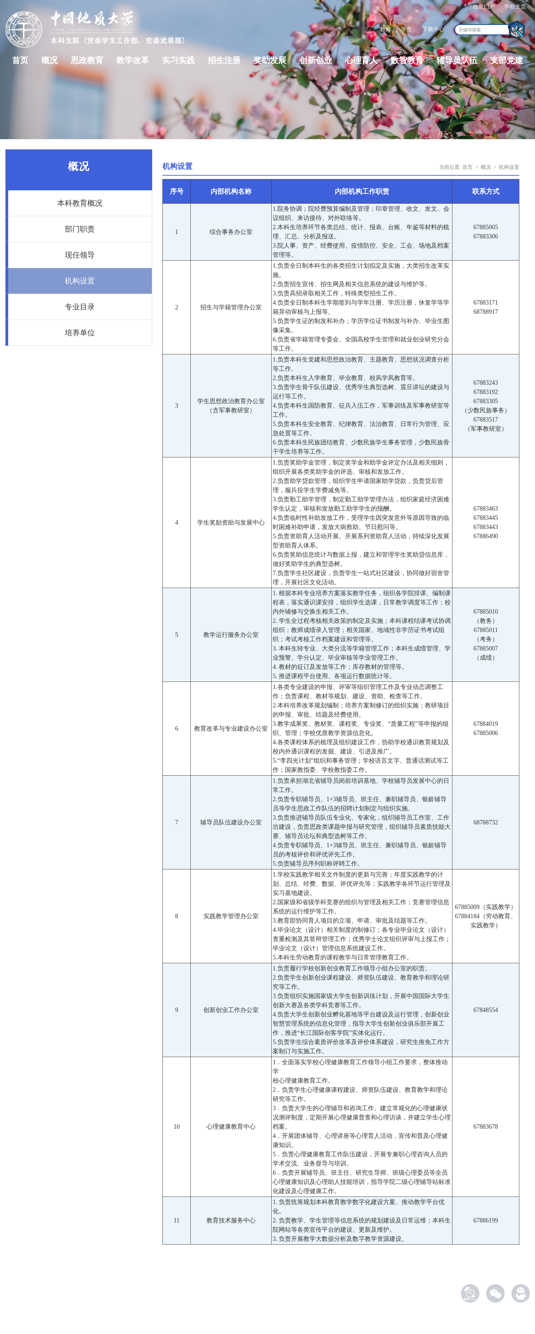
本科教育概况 (79, 203)
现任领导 (80, 255)
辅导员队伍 (456, 60)
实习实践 (178, 60)
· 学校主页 (514, 7)
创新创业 (315, 60)
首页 (20, 60)
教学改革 (132, 60)
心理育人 (361, 60)
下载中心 (433, 29)
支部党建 (506, 60)
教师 (385, 29)
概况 (49, 60)
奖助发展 (270, 60)
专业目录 (80, 307)
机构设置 (80, 281)
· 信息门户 (482, 7)
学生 (406, 29)
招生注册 (224, 60)
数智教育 (407, 60)
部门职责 (80, 229)
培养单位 (80, 332)
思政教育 (87, 60)
